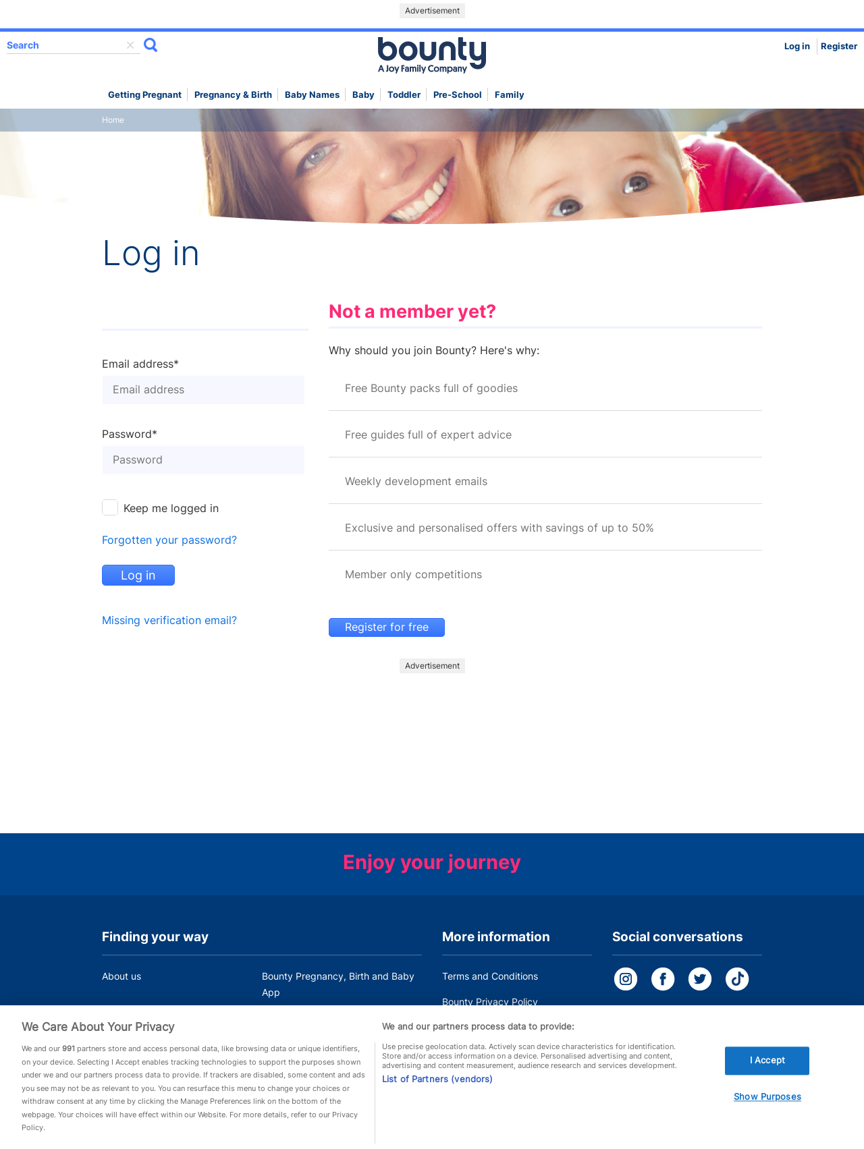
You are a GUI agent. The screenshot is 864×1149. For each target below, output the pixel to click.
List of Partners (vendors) (437, 1083)
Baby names (312, 95)
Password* (129, 434)
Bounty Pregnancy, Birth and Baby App (338, 984)
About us (121, 976)
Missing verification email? (169, 620)
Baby (363, 95)
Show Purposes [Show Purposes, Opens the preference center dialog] (767, 1101)
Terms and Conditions (490, 976)
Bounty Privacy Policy (490, 1001)
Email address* (140, 364)
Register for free (387, 627)
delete (130, 45)
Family (509, 95)
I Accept (767, 1064)
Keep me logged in (171, 508)
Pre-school (457, 95)
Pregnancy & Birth (233, 95)
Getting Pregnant (145, 95)
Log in (797, 46)
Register (839, 46)
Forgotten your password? (169, 540)
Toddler (404, 95)
